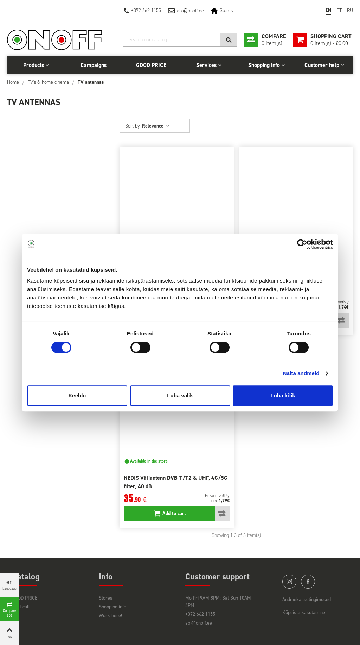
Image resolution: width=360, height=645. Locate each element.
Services (206, 65)
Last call (21, 606)
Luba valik (180, 395)
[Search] (180, 39)
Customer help (321, 65)
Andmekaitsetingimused (306, 599)
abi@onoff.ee (198, 623)
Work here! (110, 615)
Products (33, 65)
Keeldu (77, 395)
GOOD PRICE (151, 65)
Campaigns (94, 65)
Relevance (156, 126)
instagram (289, 582)
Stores (226, 10)
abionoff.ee (190, 10)
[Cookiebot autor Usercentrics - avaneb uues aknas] (302, 244)
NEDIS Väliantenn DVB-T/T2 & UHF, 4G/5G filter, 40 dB (175, 482)
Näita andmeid (301, 373)
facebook (308, 582)
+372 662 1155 (146, 10)
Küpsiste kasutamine (303, 612)
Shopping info (264, 65)
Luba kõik (282, 395)
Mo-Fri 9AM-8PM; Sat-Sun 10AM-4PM (218, 602)
